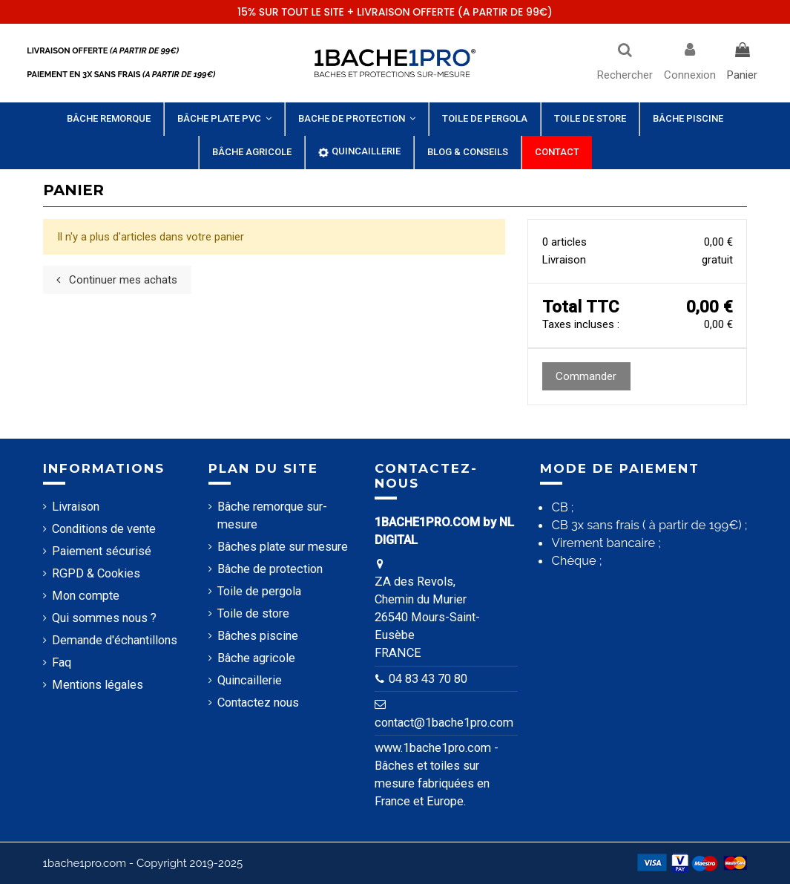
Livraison (75, 507)
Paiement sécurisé (101, 551)
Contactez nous (258, 702)
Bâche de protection (270, 569)
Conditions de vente (104, 529)
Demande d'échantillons (114, 640)
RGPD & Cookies (96, 573)
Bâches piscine (257, 636)
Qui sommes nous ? (104, 618)
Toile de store (253, 613)
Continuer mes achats (116, 280)
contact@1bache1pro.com (444, 723)
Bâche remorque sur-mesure (272, 515)
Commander (586, 376)
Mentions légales (97, 685)
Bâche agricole (256, 658)
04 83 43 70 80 (428, 679)
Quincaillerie (249, 680)
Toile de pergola (259, 591)
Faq (61, 662)
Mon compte (85, 596)
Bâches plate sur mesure (282, 547)
